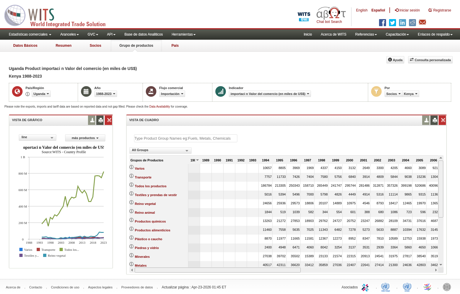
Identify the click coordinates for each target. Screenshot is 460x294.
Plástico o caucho (149, 239)
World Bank (448, 287)
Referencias (366, 34)
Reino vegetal (145, 204)
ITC (366, 287)
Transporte (143, 177)
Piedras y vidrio (147, 248)
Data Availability (160, 106)
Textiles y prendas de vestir (156, 195)
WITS (58, 14)
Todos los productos (151, 186)
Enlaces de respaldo (435, 34)
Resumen (64, 46)
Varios (140, 168)
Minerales (142, 256)
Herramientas (184, 34)
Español (378, 10)
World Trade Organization (428, 287)
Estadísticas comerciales (30, 34)
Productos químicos (150, 221)
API (111, 34)
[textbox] (185, 138)
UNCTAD (387, 287)
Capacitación (397, 34)
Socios (95, 46)
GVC (93, 34)
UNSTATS (407, 287)
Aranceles (69, 34)
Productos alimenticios (152, 230)
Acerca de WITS (333, 34)
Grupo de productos (136, 46)
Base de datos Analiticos (143, 34)
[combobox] (37, 137)
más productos (85, 138)
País (175, 46)
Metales (141, 265)
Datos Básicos (25, 46)
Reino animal (145, 212)
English (362, 10)
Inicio (308, 34)
